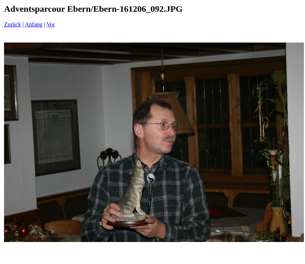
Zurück (12, 24)
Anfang (34, 24)
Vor (50, 24)
